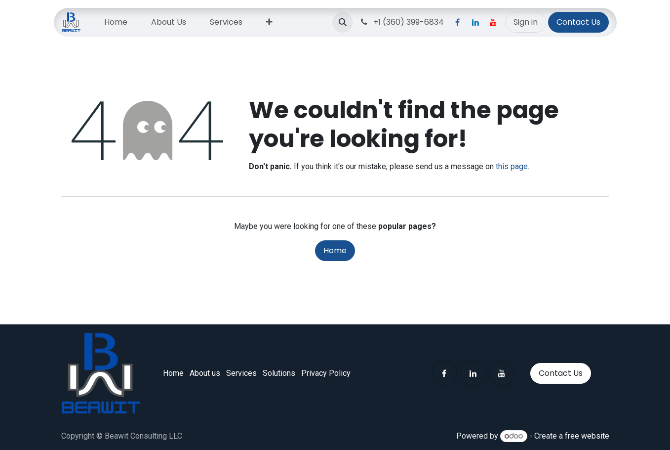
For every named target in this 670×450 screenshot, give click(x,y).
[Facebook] (458, 22)
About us (205, 373)
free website (587, 436)
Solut (279, 373)
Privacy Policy (326, 373)
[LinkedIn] (475, 22)
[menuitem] (115, 22)
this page (512, 166)
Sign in (525, 22)
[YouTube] (493, 22)
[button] (342, 22)
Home (335, 250)
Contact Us (578, 22)
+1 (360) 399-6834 (401, 22)
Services (241, 373)
